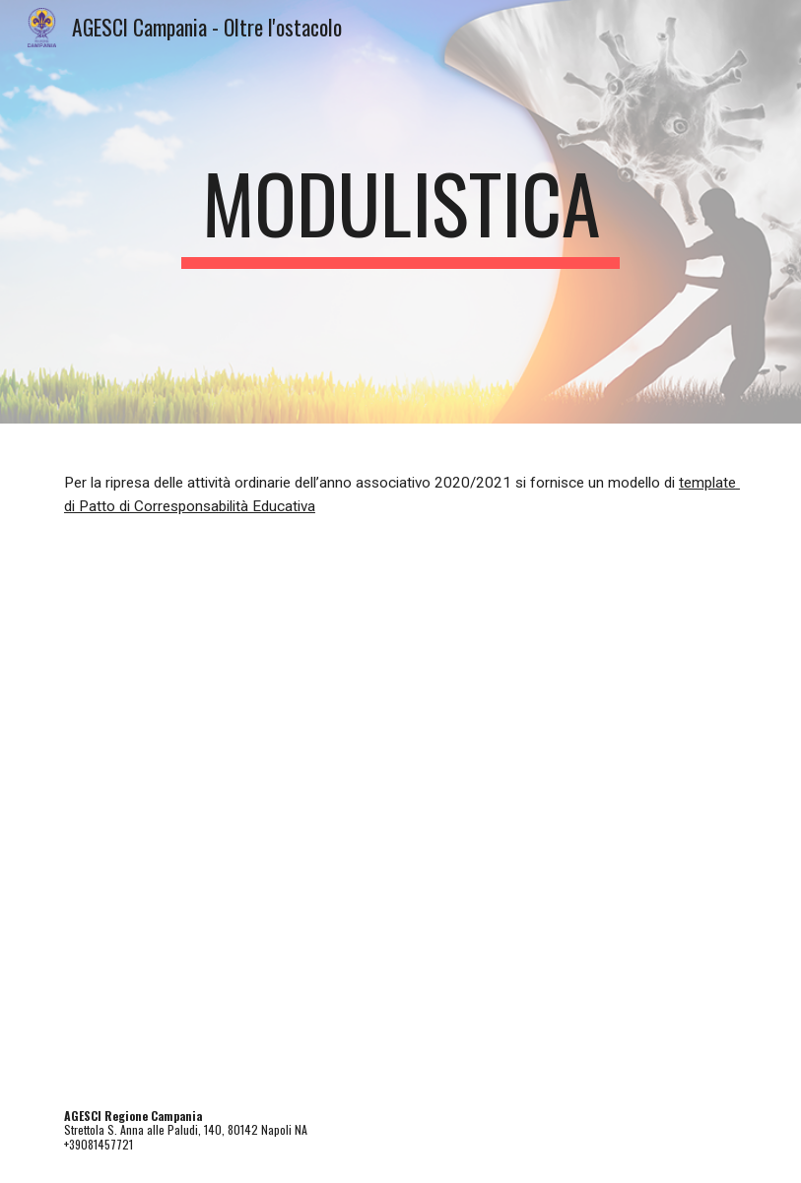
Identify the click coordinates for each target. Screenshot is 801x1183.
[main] (400, 212)
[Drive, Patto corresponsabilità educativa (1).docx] (400, 820)
